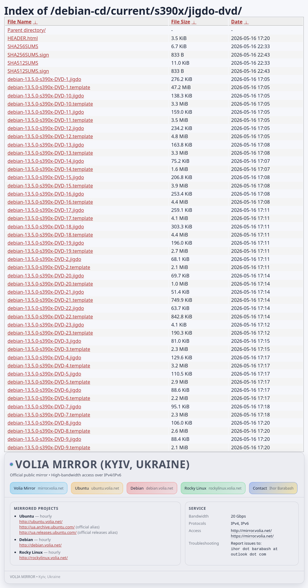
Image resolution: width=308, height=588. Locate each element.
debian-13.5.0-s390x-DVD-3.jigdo (44, 341)
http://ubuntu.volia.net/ (41, 521)
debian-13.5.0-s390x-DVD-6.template (49, 398)
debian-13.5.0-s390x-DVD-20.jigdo (46, 275)
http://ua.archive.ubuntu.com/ (47, 527)
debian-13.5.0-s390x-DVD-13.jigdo (46, 144)
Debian (152, 488)
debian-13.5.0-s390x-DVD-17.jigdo (46, 210)
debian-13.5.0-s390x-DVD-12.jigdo (46, 128)
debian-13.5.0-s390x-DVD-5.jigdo (44, 373)
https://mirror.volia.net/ (252, 536)
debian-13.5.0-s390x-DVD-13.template (50, 153)
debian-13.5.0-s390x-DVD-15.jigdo (46, 177)
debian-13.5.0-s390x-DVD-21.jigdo (46, 292)
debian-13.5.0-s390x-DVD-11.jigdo (46, 112)
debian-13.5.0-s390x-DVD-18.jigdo (46, 226)
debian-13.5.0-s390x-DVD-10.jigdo (46, 95)
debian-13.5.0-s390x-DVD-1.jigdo (44, 79)
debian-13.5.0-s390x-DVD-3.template (49, 349)
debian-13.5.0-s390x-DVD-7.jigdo (44, 406)
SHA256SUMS (23, 46)
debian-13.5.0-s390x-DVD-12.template (50, 136)
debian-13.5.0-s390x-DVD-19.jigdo (46, 243)
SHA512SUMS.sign (28, 71)
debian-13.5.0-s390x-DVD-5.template (49, 382)
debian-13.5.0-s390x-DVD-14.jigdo (46, 161)
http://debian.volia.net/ (40, 545)
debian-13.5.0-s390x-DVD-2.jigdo (44, 259)
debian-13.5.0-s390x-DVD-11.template (50, 120)
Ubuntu (97, 488)
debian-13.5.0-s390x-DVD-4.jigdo (44, 357)
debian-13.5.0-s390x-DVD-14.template (50, 169)
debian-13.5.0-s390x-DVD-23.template (50, 333)
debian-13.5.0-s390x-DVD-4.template (49, 365)
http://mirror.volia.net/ (251, 530)
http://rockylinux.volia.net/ (43, 557)
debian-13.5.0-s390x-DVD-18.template (50, 234)
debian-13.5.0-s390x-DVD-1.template (49, 87)
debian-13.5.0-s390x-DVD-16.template (50, 202)
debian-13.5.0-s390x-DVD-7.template (49, 414)
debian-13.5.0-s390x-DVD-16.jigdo (46, 193)
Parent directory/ (27, 30)
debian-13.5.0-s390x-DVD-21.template (50, 300)
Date (236, 21)
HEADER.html (23, 38)
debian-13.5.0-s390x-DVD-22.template (50, 316)
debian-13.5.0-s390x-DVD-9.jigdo (44, 439)
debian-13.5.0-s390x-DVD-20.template (50, 283)
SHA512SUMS (23, 63)
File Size (180, 21)
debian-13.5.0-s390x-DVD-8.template (49, 431)
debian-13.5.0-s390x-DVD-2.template (49, 267)
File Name (20, 21)
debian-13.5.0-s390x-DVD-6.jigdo (44, 390)
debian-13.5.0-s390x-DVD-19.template (50, 251)
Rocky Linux (213, 488)
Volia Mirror (38, 488)
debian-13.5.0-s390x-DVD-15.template (50, 185)
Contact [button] (273, 488)
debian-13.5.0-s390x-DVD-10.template (50, 104)
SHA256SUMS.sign (28, 54)
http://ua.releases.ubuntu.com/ (47, 532)
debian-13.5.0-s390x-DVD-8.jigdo (44, 422)
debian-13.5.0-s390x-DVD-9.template (49, 447)
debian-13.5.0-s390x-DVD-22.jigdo (46, 308)
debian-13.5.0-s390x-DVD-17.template (50, 218)
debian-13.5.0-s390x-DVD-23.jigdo (46, 324)
